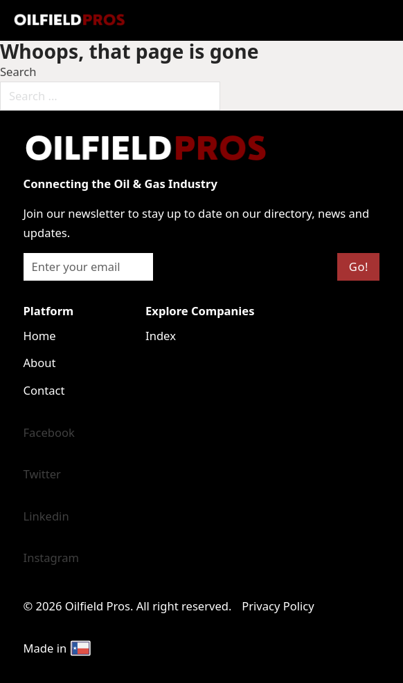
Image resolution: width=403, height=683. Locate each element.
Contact (44, 390)
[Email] (88, 267)
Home (40, 336)
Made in (58, 648)
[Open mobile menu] (201, 20)
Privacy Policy (278, 606)
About (40, 363)
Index (160, 336)
